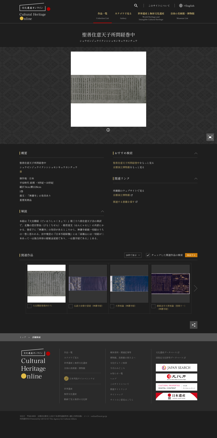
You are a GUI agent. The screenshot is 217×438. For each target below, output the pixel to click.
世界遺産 (68, 388)
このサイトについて (159, 5)
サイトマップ (116, 394)
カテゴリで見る (123, 16)
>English (186, 5)
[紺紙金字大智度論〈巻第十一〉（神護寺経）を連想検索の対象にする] (153, 306)
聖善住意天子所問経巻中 (126, 163)
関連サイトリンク (118, 389)
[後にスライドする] (194, 288)
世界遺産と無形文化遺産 (151, 16)
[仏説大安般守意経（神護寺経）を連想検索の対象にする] (71, 306)
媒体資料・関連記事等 (120, 352)
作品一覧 (102, 16)
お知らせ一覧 (116, 373)
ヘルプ (113, 378)
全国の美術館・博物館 (182, 16)
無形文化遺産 (70, 393)
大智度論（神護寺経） (126, 305)
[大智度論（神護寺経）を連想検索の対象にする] (112, 306)
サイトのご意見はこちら (121, 399)
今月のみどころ (117, 368)
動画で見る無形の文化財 (75, 399)
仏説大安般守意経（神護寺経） (89, 305)
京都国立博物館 (121, 167)
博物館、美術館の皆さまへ (122, 357)
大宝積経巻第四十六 (42, 305)
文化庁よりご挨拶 (118, 362)
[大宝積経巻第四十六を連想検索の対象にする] (29, 306)
